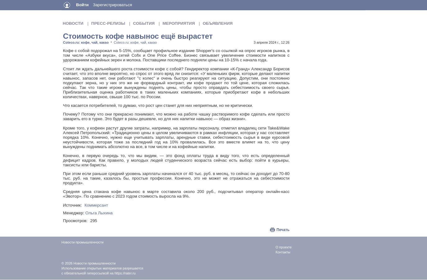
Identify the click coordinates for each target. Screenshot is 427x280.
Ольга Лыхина (99, 213)
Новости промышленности (95, 263)
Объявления (217, 23)
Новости (73, 23)
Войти (82, 4)
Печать (283, 230)
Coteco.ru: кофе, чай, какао (86, 42)
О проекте (284, 247)
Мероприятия (179, 23)
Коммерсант (96, 205)
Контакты (283, 252)
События (144, 23)
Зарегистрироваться (112, 4)
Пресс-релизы (108, 23)
